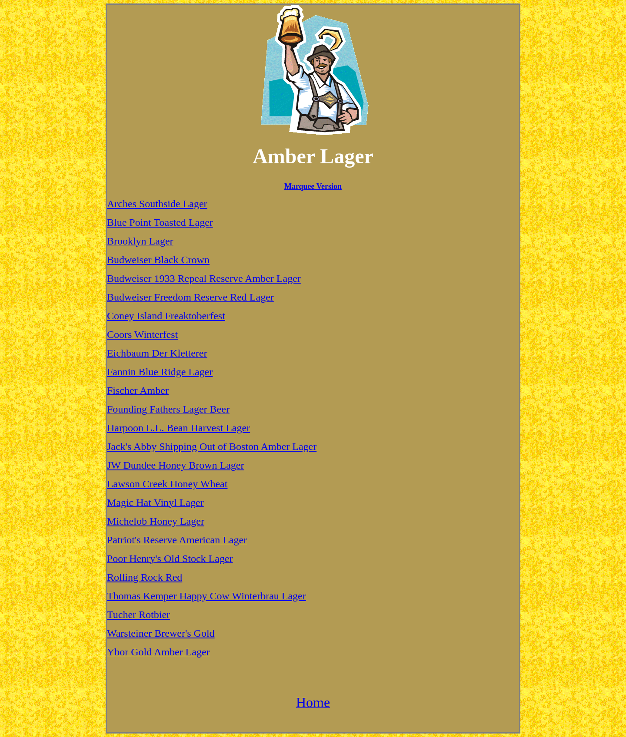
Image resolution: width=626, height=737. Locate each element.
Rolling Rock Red (144, 577)
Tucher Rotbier (138, 614)
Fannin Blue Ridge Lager (160, 371)
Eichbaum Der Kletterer (157, 353)
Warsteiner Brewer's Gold (161, 633)
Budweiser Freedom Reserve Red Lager (190, 297)
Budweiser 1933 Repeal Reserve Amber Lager (204, 278)
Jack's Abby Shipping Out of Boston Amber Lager (211, 446)
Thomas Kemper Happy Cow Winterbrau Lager (206, 595)
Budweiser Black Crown (158, 259)
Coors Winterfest (142, 334)
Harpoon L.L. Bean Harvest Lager (178, 427)
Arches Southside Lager (157, 203)
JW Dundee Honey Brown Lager (175, 465)
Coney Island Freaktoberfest (166, 315)
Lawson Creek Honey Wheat (167, 483)
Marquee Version (313, 186)
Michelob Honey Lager (155, 521)
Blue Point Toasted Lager (160, 222)
